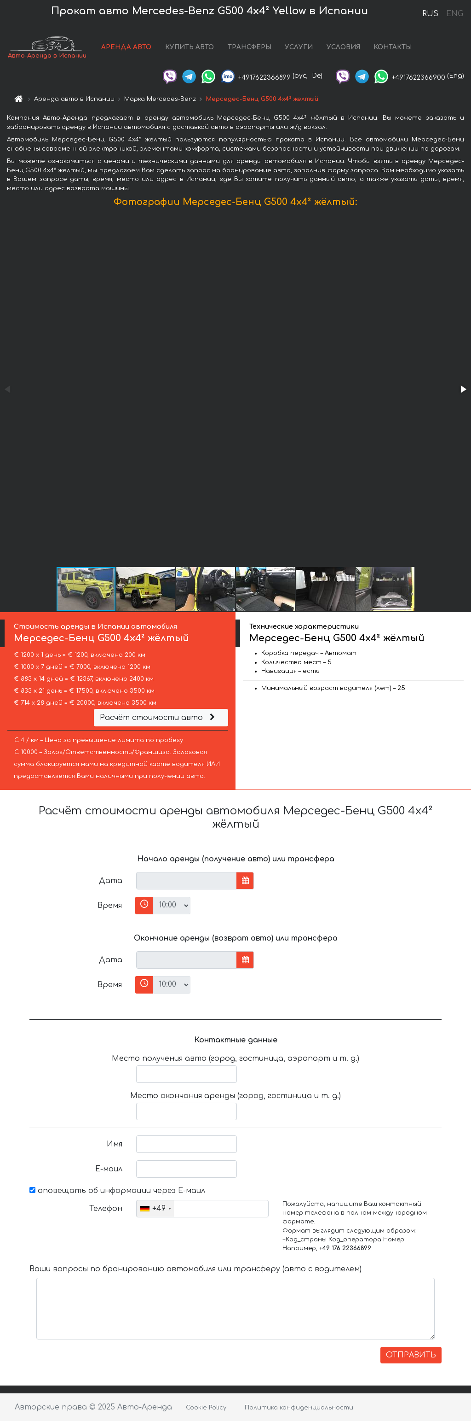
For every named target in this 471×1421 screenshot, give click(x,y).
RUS (430, 14)
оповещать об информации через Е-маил (117, 1191)
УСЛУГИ (299, 47)
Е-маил (108, 1169)
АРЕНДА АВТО (126, 47)
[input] (186, 880)
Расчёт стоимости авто (159, 717)
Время (110, 905)
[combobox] (155, 1208)
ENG (454, 14)
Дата (110, 881)
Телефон (105, 1209)
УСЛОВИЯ (343, 47)
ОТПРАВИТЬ (411, 1355)
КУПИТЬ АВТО (189, 47)
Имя (114, 1144)
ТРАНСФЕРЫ (249, 47)
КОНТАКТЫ (392, 47)
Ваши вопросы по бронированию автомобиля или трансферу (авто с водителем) (195, 1269)
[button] (462, 389)
